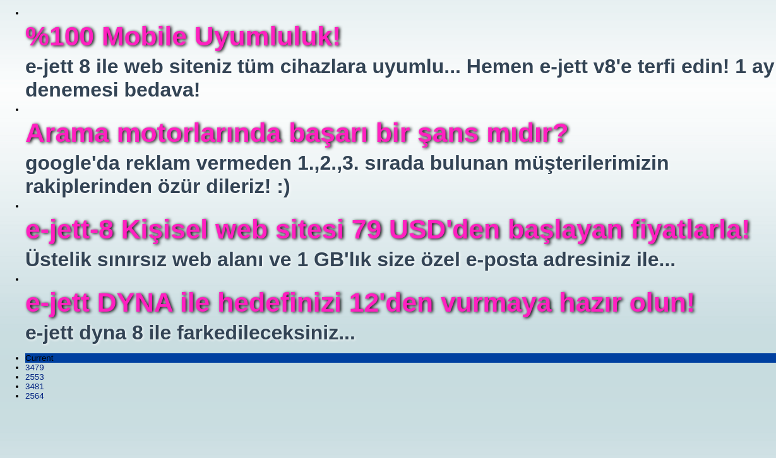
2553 (34, 377)
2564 (34, 396)
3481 (34, 386)
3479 (34, 367)
